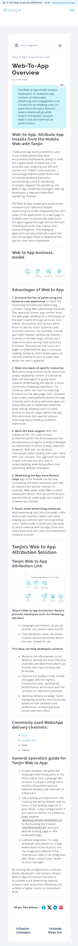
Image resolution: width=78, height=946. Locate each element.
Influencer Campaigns (21, 930)
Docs (25, 57)
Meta (25, 735)
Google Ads (29, 740)
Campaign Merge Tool (57, 930)
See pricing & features (64, 3)
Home (15, 57)
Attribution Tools (40, 57)
